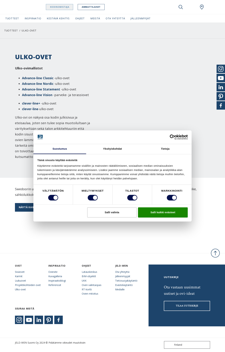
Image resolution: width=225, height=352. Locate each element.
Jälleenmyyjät (122, 276)
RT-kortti (87, 289)
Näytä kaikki (28, 207)
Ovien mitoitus (90, 293)
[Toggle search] (180, 7)
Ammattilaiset (98, 6)
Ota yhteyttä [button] (115, 18)
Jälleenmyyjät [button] (140, 18)
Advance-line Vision (37, 95)
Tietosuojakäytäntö (126, 280)
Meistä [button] (95, 18)
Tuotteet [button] (12, 18)
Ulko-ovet (20, 289)
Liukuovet (20, 280)
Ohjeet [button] (80, 18)
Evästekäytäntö (124, 285)
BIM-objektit (89, 276)
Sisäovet (20, 271)
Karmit (18, 276)
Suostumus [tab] (60, 148)
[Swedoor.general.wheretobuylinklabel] (202, 7)
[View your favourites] (191, 7)
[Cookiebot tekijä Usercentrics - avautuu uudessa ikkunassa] (172, 137)
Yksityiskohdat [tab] (112, 148)
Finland (174, 345)
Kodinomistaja (66, 6)
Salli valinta (112, 212)
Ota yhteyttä (122, 271)
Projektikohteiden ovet (28, 285)
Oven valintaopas (91, 285)
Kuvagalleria (55, 276)
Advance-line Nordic (37, 84)
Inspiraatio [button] (33, 18)
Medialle (120, 289)
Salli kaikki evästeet (162, 212)
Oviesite (52, 271)
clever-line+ (31, 103)
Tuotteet (11, 30)
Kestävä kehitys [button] (58, 18)
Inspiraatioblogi (57, 280)
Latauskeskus (89, 271)
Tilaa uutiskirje (187, 305)
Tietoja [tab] (165, 148)
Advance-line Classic (37, 78)
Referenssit (54, 285)
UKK (84, 280)
